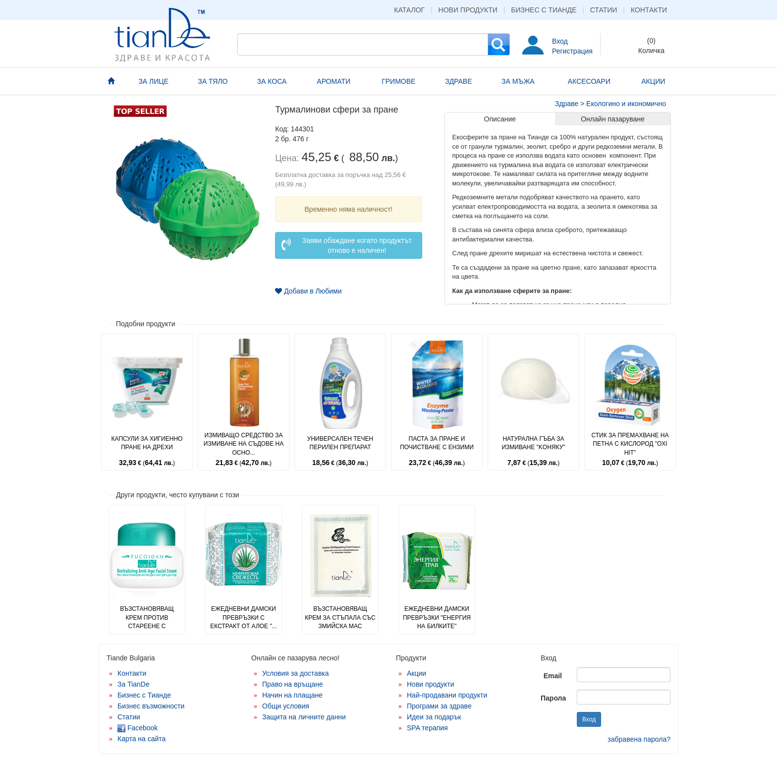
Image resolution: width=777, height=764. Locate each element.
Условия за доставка (295, 673)
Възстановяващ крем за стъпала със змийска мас (340, 617)
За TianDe (133, 684)
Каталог (409, 10)
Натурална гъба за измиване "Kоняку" (533, 443)
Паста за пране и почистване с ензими (437, 443)
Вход (560, 41)
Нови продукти (468, 10)
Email (553, 676)
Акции (416, 673)
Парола (553, 698)
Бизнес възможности (150, 706)
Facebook (137, 728)
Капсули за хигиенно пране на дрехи (147, 443)
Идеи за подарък (434, 717)
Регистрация (572, 51)
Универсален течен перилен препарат (340, 443)
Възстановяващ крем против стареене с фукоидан (146, 621)
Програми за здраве (439, 706)
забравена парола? (639, 739)
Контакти (649, 10)
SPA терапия (427, 728)
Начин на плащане (292, 695)
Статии (603, 10)
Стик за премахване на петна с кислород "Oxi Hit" (629, 444)
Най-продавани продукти (447, 695)
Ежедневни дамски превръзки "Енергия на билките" (437, 617)
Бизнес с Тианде (543, 10)
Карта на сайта (141, 739)
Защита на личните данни (304, 717)
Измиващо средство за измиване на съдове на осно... (243, 444)
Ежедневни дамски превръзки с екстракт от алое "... (243, 617)
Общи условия (285, 706)
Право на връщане (292, 684)
